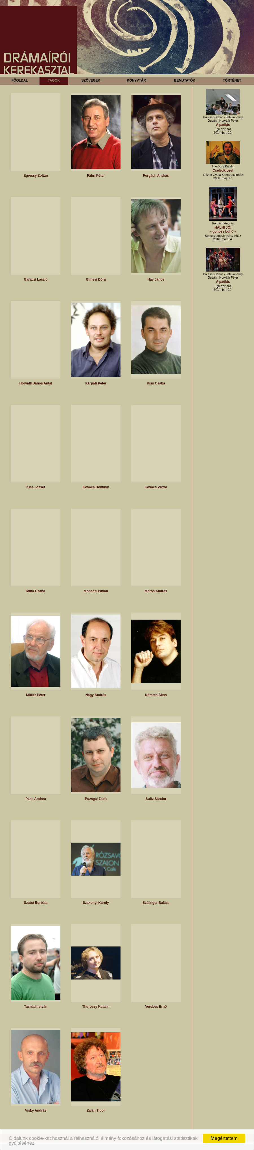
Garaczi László (35, 279)
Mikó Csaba (35, 591)
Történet (232, 80)
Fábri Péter (96, 176)
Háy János (155, 279)
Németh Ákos (156, 695)
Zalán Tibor (96, 1110)
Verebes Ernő (156, 1007)
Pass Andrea (35, 799)
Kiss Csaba (156, 383)
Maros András (156, 591)
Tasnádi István (35, 1007)
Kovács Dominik (96, 487)
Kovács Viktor (156, 487)
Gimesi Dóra (96, 279)
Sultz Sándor (156, 799)
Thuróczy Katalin (96, 1007)
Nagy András (96, 695)
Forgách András (156, 176)
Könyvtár (136, 80)
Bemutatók (184, 80)
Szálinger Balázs (156, 903)
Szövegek (91, 80)
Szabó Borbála (35, 903)
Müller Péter (35, 695)
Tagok (54, 80)
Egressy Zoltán (35, 176)
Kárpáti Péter (95, 383)
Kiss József (35, 487)
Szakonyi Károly (96, 903)
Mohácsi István (96, 591)
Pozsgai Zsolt (96, 799)
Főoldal (20, 80)
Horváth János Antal (35, 383)
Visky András (35, 1110)
